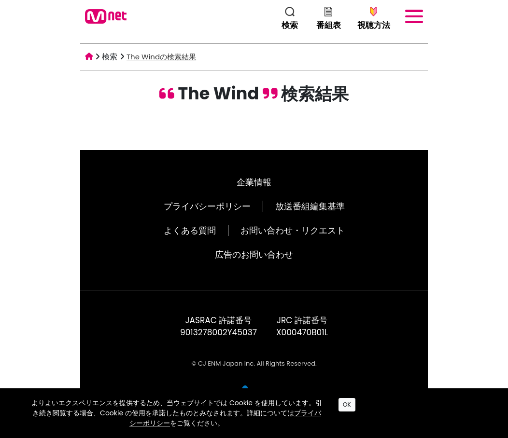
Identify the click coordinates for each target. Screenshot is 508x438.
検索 (109, 56)
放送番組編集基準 (310, 206)
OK (347, 404)
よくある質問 (190, 230)
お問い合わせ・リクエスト (292, 230)
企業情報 (254, 182)
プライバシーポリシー (207, 206)
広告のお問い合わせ (254, 254)
